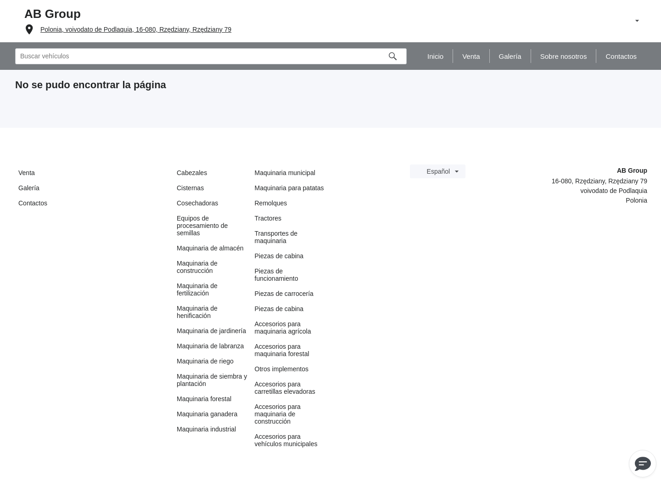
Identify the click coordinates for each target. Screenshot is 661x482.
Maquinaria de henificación (197, 312)
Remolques (271, 203)
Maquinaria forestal (204, 399)
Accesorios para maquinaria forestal (282, 350)
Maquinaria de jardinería (211, 331)
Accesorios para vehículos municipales (286, 440)
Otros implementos (281, 369)
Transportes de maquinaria (276, 237)
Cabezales (192, 172)
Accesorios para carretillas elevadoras (285, 387)
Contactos (32, 203)
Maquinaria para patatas (289, 188)
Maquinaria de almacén (210, 248)
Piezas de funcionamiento (276, 274)
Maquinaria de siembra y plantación (212, 380)
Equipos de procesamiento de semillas (202, 226)
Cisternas (190, 188)
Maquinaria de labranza (210, 346)
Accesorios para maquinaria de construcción (278, 414)
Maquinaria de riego (205, 361)
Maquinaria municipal (285, 172)
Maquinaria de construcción (197, 267)
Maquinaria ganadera (207, 414)
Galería (28, 188)
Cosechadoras (197, 203)
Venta (26, 172)
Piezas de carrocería (284, 293)
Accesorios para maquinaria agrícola (283, 327)
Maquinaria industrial (206, 429)
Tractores (268, 218)
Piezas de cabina (279, 256)
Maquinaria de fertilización (197, 289)
